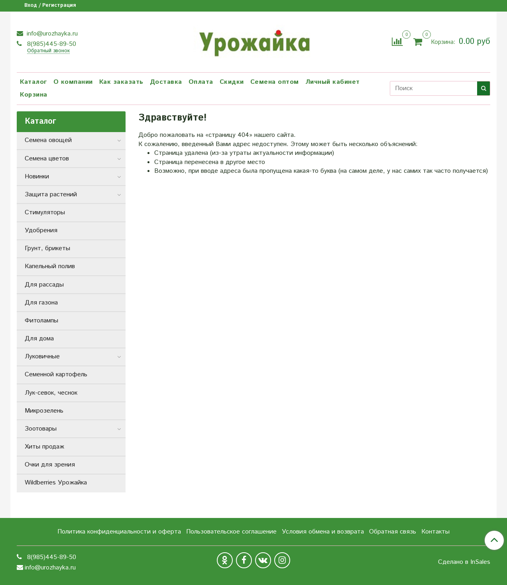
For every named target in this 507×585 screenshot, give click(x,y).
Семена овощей (48, 140)
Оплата (201, 82)
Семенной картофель (56, 374)
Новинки (37, 176)
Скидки (232, 82)
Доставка (166, 82)
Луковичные (42, 356)
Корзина (33, 94)
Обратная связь (392, 531)
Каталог (33, 82)
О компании (73, 82)
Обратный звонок (48, 51)
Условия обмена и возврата (323, 531)
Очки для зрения (50, 464)
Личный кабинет (332, 82)
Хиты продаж (44, 446)
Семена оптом (274, 82)
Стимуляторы (45, 212)
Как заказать (121, 82)
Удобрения (41, 230)
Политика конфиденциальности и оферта (119, 531)
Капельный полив (50, 266)
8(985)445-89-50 (50, 44)
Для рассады (44, 284)
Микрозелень (44, 410)
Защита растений (51, 194)
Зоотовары (41, 428)
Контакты (435, 531)
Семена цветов (47, 158)
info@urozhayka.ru (51, 33)
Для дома (39, 338)
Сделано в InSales (464, 562)
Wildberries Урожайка (56, 482)
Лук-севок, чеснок (51, 392)
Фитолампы (41, 320)
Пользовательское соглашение (231, 531)
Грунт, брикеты (47, 248)
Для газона (41, 302)
